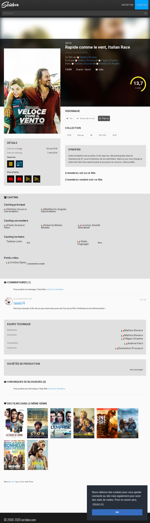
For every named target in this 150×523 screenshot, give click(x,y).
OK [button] (117, 512)
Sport (88, 69)
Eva (28, 243)
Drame (79, 69)
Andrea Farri (135, 343)
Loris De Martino (11, 211)
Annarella (45, 228)
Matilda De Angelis (109, 63)
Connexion (141, 4)
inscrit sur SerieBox (54, 289)
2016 (68, 43)
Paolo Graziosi (16, 225)
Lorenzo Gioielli (90, 225)
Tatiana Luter (14, 241)
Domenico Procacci (130, 348)
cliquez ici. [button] (98, 504)
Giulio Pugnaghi (83, 243)
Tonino (7, 228)
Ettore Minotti (84, 228)
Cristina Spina (17, 262)
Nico (100, 243)
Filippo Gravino (109, 60)
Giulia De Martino (48, 211)
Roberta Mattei (53, 225)
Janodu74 (19, 303)
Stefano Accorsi (84, 63)
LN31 (13, 482)
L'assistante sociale (36, 264)
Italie (99, 69)
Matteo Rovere (88, 57)
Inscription (127, 4)
